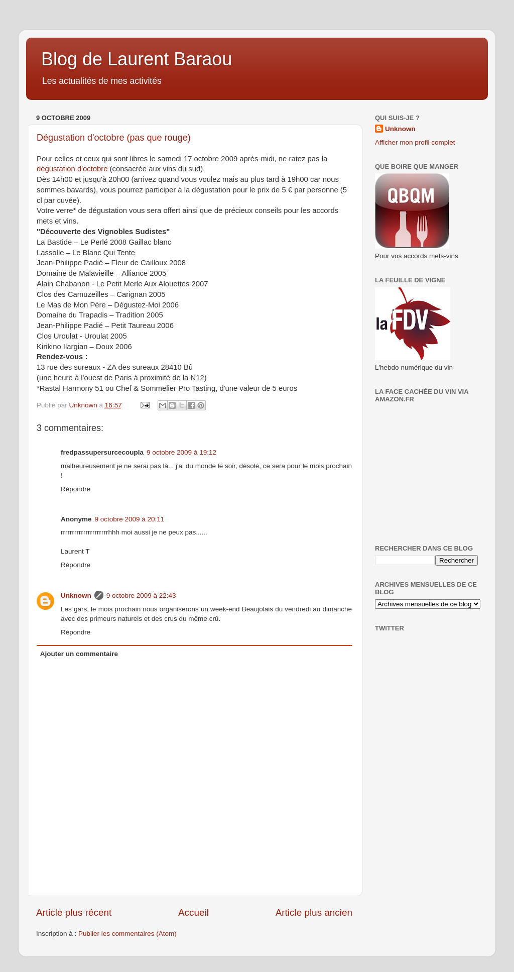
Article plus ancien (314, 912)
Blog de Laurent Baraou (136, 59)
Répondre (75, 489)
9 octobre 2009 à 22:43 (141, 595)
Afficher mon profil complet (415, 142)
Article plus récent (73, 912)
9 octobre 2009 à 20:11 (130, 519)
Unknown (76, 595)
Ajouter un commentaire (79, 654)
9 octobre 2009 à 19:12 (181, 452)
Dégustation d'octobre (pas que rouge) (114, 138)
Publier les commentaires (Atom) (127, 933)
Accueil (193, 912)
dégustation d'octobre (72, 169)
